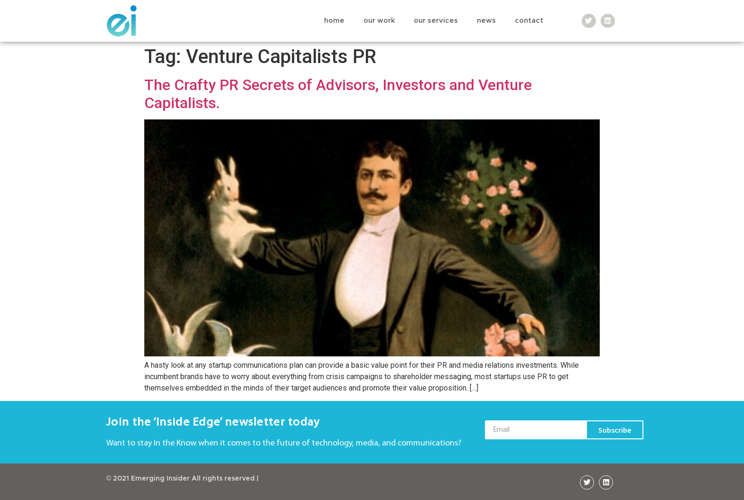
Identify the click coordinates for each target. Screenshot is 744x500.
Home (334, 20)
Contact (529, 20)
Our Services (436, 20)
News (486, 20)
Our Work (379, 20)
